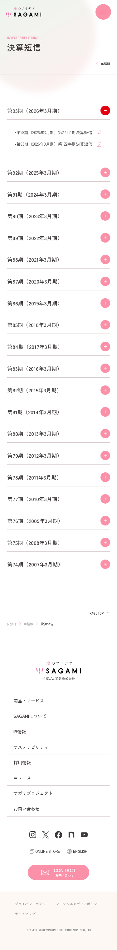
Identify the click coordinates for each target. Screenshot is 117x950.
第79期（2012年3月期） (34, 455)
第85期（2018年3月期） (34, 325)
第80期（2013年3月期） (34, 433)
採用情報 (22, 762)
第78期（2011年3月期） (34, 477)
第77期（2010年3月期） (35, 499)
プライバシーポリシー (32, 903)
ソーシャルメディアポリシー (78, 903)
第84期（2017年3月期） (35, 346)
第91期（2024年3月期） (35, 194)
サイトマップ (25, 913)
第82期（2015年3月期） (34, 390)
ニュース (22, 778)
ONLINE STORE (47, 851)
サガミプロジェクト (33, 793)
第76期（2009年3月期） (35, 521)
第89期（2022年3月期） (35, 238)
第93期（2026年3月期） (35, 110)
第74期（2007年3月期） (35, 564)
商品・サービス (28, 700)
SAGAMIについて (29, 716)
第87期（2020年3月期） (35, 281)
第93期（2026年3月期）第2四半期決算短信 (55, 132)
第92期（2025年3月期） (34, 172)
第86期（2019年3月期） (35, 303)
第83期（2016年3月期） (34, 368)
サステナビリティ (30, 747)
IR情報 (19, 731)
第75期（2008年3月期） (35, 542)
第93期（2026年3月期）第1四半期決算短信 (55, 144)
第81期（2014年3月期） (34, 412)
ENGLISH (80, 851)
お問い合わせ (26, 809)
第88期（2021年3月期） (34, 259)
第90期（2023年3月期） (35, 216)
